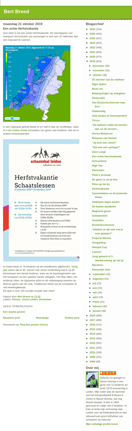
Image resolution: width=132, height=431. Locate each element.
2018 (93, 315)
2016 (93, 324)
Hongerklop (99, 242)
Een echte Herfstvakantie (107, 156)
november (99, 70)
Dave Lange (99, 151)
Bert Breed (16, 11)
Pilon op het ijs (100, 184)
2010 (93, 352)
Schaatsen (45, 299)
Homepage (42, 317)
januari (97, 310)
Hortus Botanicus (102, 133)
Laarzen (96, 251)
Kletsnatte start (101, 269)
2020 (93, 56)
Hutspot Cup (99, 247)
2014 (93, 333)
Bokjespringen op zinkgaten (108, 93)
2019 (93, 61)
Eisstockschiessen (103, 224)
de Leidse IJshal (17, 130)
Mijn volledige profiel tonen (102, 424)
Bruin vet (97, 88)
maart (96, 301)
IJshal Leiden (29, 299)
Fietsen (16, 299)
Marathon (97, 265)
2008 (93, 361)
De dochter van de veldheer (108, 79)
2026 (93, 29)
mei (95, 292)
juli (95, 283)
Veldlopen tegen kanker (106, 201)
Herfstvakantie (100, 188)
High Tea (97, 165)
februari (98, 306)
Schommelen (99, 215)
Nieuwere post (11, 317)
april (96, 297)
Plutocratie (98, 98)
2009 (93, 357)
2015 (93, 329)
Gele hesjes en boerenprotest (109, 115)
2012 (93, 343)
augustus (98, 278)
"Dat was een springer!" (106, 147)
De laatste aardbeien (104, 206)
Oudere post (72, 317)
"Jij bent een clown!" (104, 142)
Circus (96, 120)
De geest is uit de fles (104, 179)
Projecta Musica (101, 238)
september (99, 274)
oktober (97, 75)
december (99, 65)
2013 (93, 338)
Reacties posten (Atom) (34, 324)
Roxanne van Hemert (104, 138)
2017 (93, 320)
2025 (93, 33)
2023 (93, 42)
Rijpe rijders (99, 84)
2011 (93, 347)
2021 (93, 52)
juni (95, 288)
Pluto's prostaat (101, 175)
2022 (93, 47)
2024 (93, 38)
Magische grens (101, 211)
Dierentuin (98, 170)
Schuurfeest (99, 161)
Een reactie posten (14, 311)
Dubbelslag (98, 111)
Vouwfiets (97, 220)
